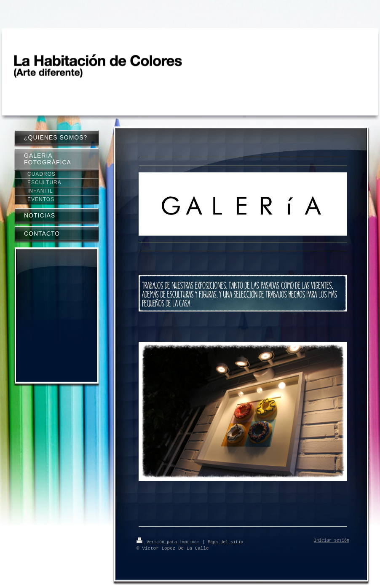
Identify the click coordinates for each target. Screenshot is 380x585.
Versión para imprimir (169, 542)
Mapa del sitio (225, 542)
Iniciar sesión (331, 541)
